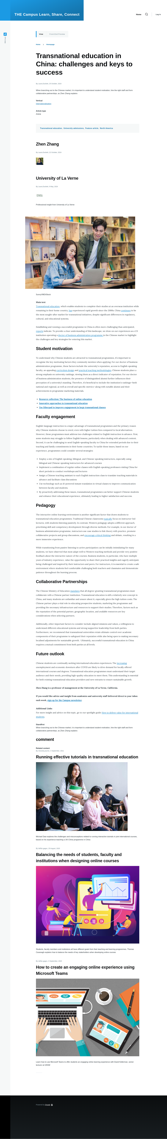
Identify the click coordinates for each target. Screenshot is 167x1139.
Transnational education (51, 128)
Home (38, 44)
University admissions (74, 128)
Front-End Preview (57, 34)
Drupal (47, 1105)
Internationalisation (43, 104)
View (41, 34)
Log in (158, 14)
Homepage (50, 44)
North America (106, 128)
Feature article (91, 128)
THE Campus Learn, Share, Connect (46, 14)
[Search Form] (146, 14)
